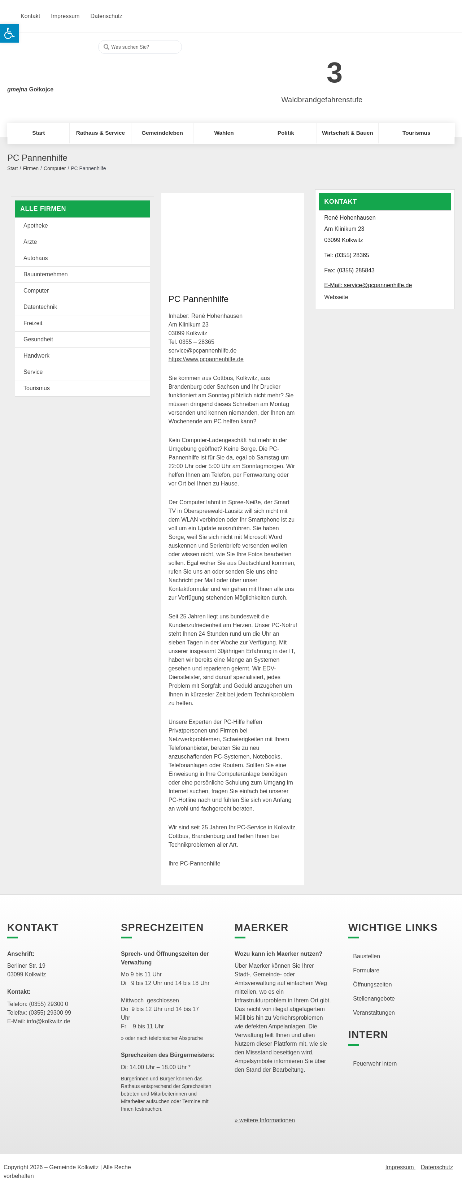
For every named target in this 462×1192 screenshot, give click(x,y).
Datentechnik (40, 307)
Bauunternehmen (45, 274)
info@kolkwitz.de (48, 1021)
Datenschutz (437, 1167)
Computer (55, 168)
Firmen (31, 168)
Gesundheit (38, 339)
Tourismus (36, 388)
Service (33, 372)
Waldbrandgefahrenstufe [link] (322, 100)
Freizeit (32, 323)
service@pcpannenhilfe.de (203, 350)
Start (12, 168)
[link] (311, 68)
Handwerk (36, 356)
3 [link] (335, 72)
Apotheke (35, 226)
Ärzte (30, 242)
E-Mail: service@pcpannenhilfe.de (368, 285)
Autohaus (35, 258)
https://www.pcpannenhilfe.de (206, 359)
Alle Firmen (43, 208)
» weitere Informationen (265, 1120)
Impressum (400, 1167)
